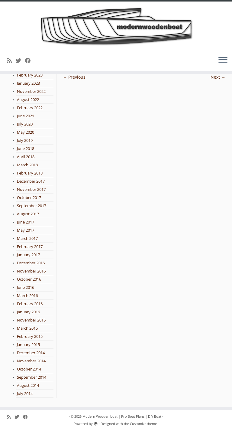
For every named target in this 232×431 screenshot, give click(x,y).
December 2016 (31, 263)
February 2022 (30, 107)
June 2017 (25, 222)
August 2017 (28, 214)
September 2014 (31, 377)
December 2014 (31, 352)
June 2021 (25, 116)
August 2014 (28, 385)
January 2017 (28, 254)
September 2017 (31, 205)
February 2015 (30, 336)
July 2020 (25, 124)
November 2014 (31, 361)
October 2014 (29, 369)
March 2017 (27, 238)
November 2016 (31, 271)
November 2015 (31, 320)
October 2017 (29, 197)
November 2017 (31, 189)
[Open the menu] (222, 60)
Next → (218, 77)
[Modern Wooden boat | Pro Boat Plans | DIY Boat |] (116, 26)
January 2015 (28, 344)
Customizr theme (143, 423)
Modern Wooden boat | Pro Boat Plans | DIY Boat (121, 416)
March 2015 (27, 328)
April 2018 (25, 156)
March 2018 (27, 165)
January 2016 (28, 312)
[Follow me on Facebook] (29, 60)
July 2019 (25, 140)
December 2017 (31, 181)
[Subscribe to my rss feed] (11, 60)
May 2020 (25, 132)
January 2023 (28, 83)
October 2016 (29, 279)
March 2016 (27, 295)
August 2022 (28, 99)
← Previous (74, 77)
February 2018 (30, 173)
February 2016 (30, 303)
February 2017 (30, 246)
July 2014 (25, 393)
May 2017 (25, 230)
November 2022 (31, 91)
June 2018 (25, 148)
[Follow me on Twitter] (20, 60)
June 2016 (25, 287)
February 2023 (30, 75)
